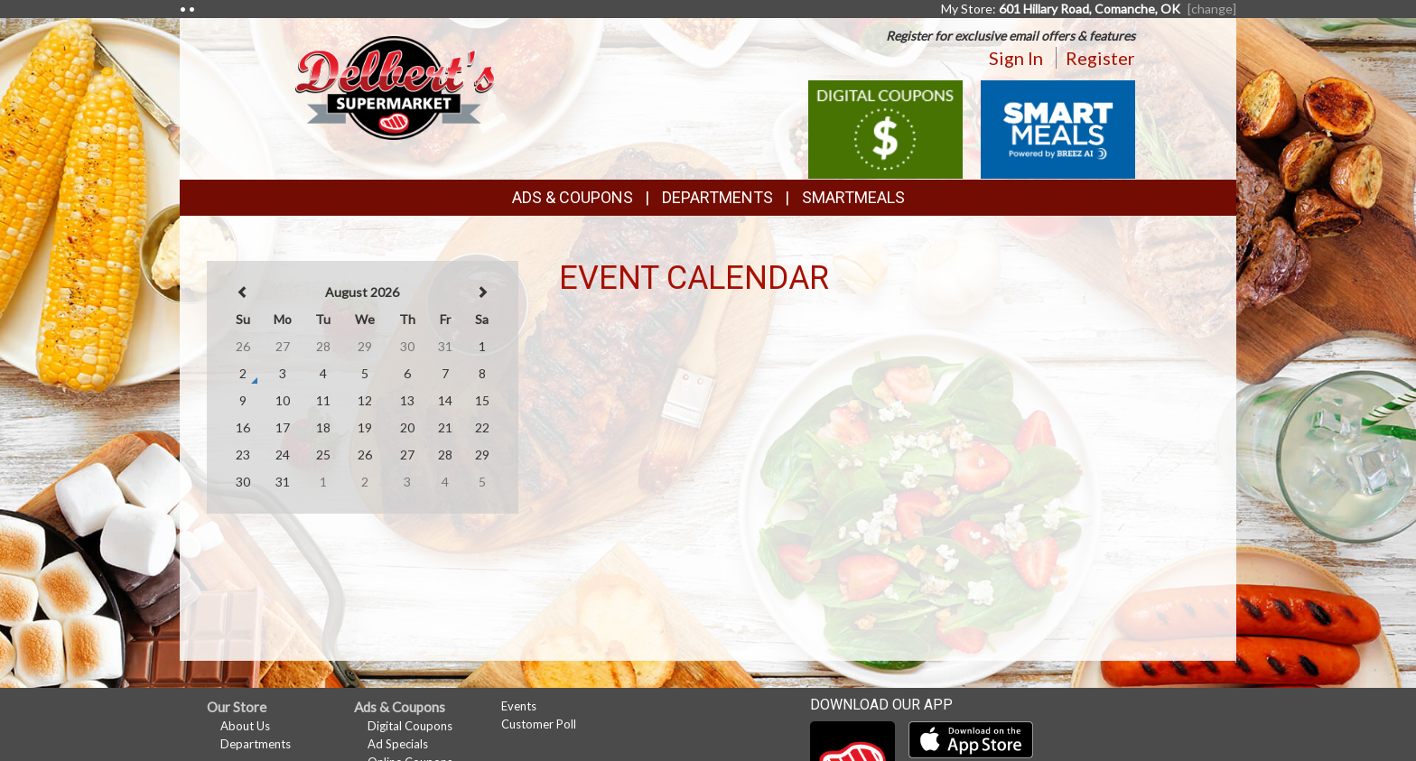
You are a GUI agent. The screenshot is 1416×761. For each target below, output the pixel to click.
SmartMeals (853, 197)
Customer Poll (538, 724)
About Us (245, 726)
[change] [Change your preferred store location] (1212, 8)
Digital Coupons (410, 726)
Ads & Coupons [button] (572, 197)
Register (1100, 58)
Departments (255, 744)
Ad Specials (398, 744)
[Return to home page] (395, 86)
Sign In (1016, 58)
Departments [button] (717, 197)
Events (518, 706)
